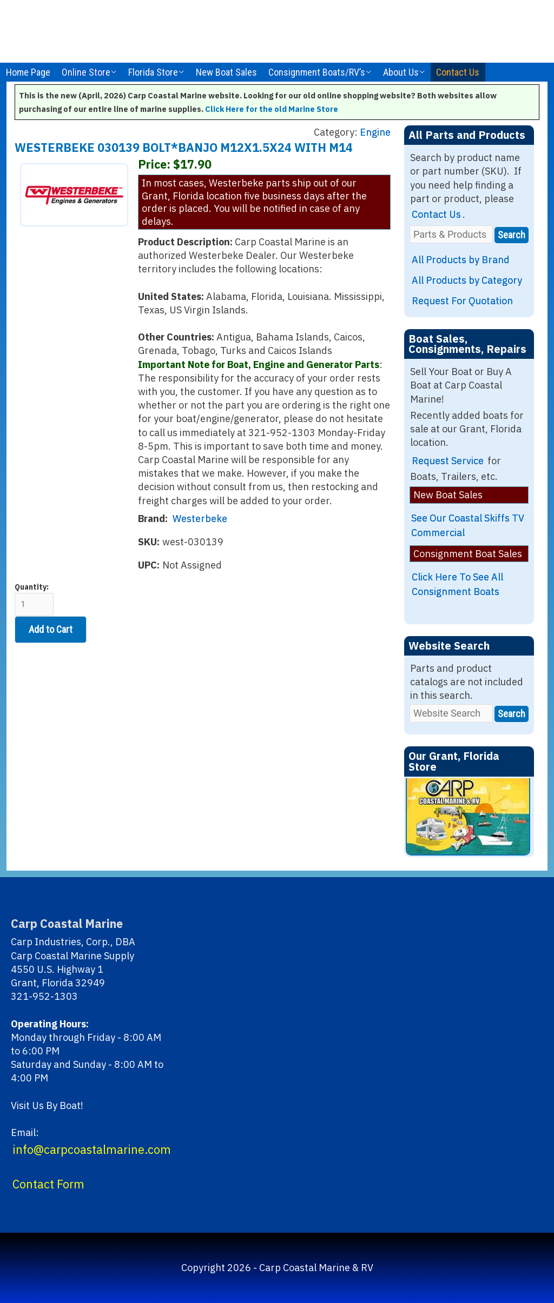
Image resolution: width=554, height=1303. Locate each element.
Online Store (86, 72)
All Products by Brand (461, 259)
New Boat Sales (226, 72)
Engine (375, 132)
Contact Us (457, 72)
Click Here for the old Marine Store (271, 109)
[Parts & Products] (451, 234)
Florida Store (153, 72)
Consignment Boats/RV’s (316, 72)
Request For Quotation (462, 301)
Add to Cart (50, 629)
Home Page (28, 72)
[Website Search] (451, 713)
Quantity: (34, 599)
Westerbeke (200, 518)
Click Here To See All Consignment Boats (457, 584)
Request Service (448, 461)
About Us (401, 72)
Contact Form (48, 1184)
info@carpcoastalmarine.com (91, 1149)
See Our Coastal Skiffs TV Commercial (467, 525)
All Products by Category (467, 280)
